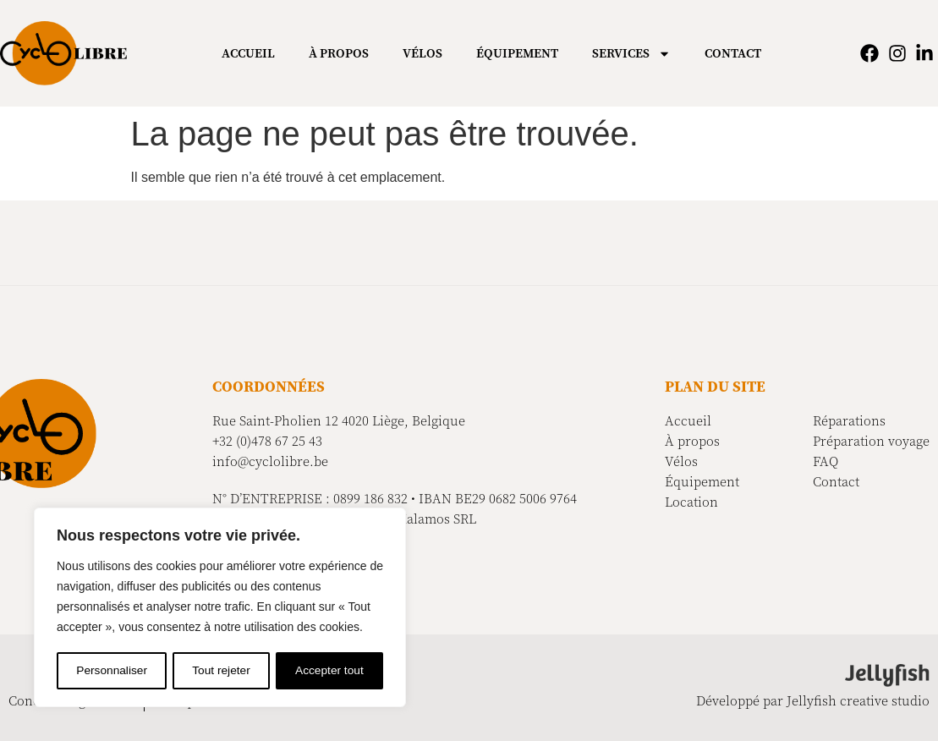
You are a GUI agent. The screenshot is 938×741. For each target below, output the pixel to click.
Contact (733, 53)
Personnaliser (111, 671)
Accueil (248, 53)
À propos (339, 53)
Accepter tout (330, 671)
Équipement (517, 53)
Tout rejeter (221, 671)
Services (631, 54)
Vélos (422, 53)
